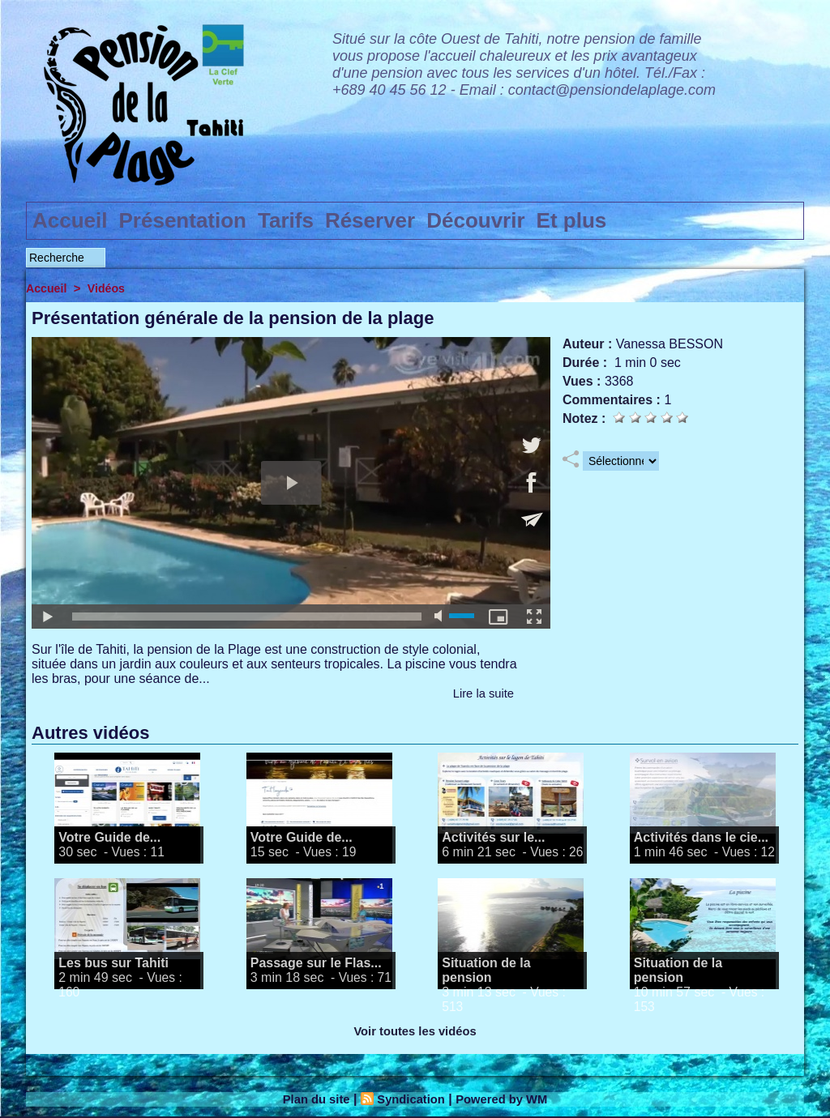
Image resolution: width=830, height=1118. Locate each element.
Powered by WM (508, 1099)
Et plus (572, 220)
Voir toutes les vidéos (415, 1031)
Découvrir (475, 220)
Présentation (183, 220)
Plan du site (309, 1099)
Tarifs (286, 220)
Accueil (70, 220)
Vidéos (110, 288)
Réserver (370, 220)
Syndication (410, 1099)
